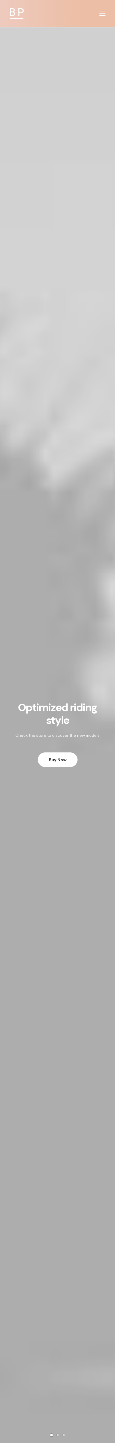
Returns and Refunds (57, 1240)
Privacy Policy (57, 1248)
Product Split (57, 394)
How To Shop (57, 1317)
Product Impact (57, 818)
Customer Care (57, 1232)
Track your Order (57, 1333)
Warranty (57, 1273)
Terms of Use (57, 1256)
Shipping (58, 1325)
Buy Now (58, 148)
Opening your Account (57, 1309)
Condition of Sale (58, 1264)
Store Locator (58, 1341)
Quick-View (98, 268)
